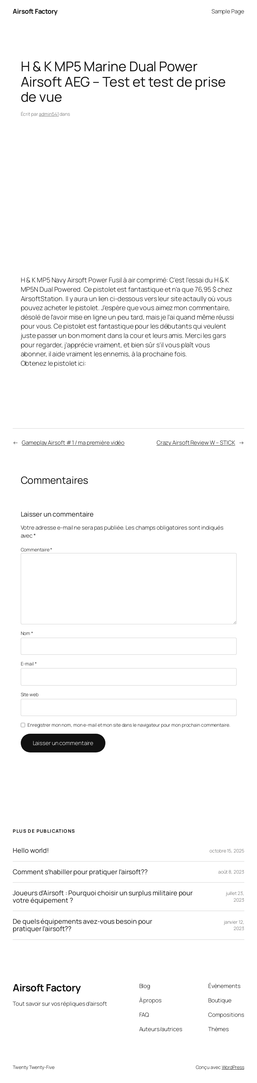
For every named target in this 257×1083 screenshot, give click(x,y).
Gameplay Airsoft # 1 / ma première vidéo (73, 442)
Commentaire (37, 549)
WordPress (233, 1067)
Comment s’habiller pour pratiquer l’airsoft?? (80, 872)
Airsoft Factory (35, 11)
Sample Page (227, 11)
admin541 (49, 114)
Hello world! (31, 850)
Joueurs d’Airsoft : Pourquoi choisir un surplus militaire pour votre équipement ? (103, 896)
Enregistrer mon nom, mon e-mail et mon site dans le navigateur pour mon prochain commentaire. (128, 725)
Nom (27, 633)
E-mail (29, 663)
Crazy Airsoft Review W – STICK (196, 442)
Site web (29, 694)
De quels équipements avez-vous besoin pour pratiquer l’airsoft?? (82, 925)
